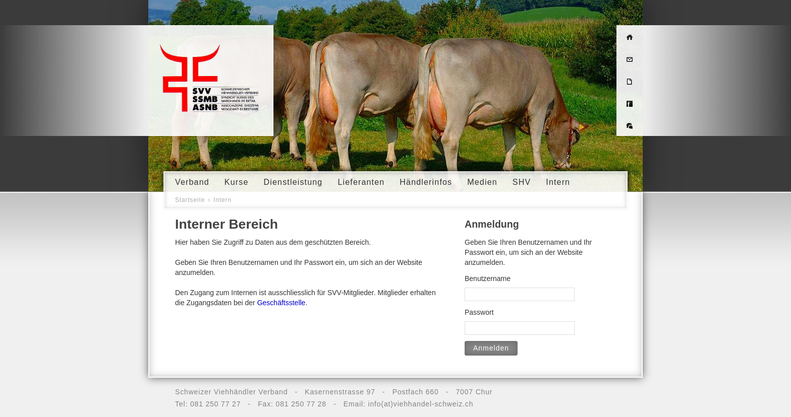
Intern (558, 181)
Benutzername (488, 278)
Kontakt (629, 58)
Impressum (629, 80)
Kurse (236, 181)
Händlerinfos (426, 181)
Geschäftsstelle (281, 303)
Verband (192, 181)
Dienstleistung (293, 181)
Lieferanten (360, 181)
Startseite (190, 199)
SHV (522, 181)
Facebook (629, 102)
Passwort (479, 312)
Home (629, 36)
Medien (482, 181)
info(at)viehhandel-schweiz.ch (421, 404)
